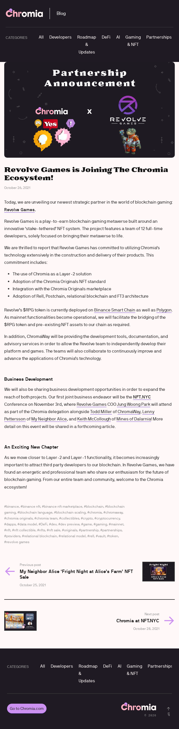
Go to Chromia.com (27, 708)
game (87, 524)
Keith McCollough (94, 419)
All (41, 37)
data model (28, 524)
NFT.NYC (142, 397)
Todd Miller (101, 411)
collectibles (70, 518)
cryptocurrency (108, 518)
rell (91, 536)
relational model (73, 536)
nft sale (54, 530)
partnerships (112, 530)
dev (54, 524)
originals (70, 530)
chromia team (47, 518)
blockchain (94, 506)
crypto (88, 518)
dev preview (69, 524)
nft (8, 530)
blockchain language (35, 512)
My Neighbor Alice (49, 419)
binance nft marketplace (63, 506)
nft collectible (25, 530)
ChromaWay (129, 411)
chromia (95, 512)
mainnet (117, 524)
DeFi (106, 37)
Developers (60, 37)
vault (101, 536)
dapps (11, 524)
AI (118, 37)
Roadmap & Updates (86, 44)
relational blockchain (40, 536)
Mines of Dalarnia (133, 419)
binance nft (31, 506)
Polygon (164, 310)
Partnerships (159, 37)
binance (12, 506)
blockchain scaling (71, 512)
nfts (42, 530)
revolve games (17, 542)
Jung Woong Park (133, 404)
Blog (61, 13)
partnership (90, 530)
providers (13, 536)
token (113, 536)
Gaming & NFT (133, 40)
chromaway (114, 512)
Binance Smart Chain (114, 310)
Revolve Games (92, 404)
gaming (101, 524)
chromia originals (19, 518)
